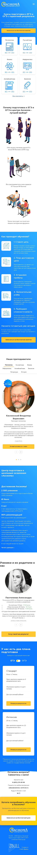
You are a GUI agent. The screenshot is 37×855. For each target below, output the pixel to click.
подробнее (18, 441)
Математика (8, 365)
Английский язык (19, 368)
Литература (14, 372)
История (23, 372)
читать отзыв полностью (18, 620)
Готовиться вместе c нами (18, 446)
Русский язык (20, 365)
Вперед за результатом (18, 703)
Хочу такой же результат (18, 634)
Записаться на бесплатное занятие (18, 30)
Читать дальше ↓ (7, 547)
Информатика (7, 368)
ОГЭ (12, 52)
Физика (29, 365)
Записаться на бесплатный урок (18, 818)
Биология (31, 368)
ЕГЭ (6, 52)
